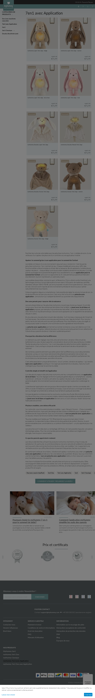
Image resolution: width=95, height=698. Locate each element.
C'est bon (88, 695)
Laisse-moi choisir (8, 695)
